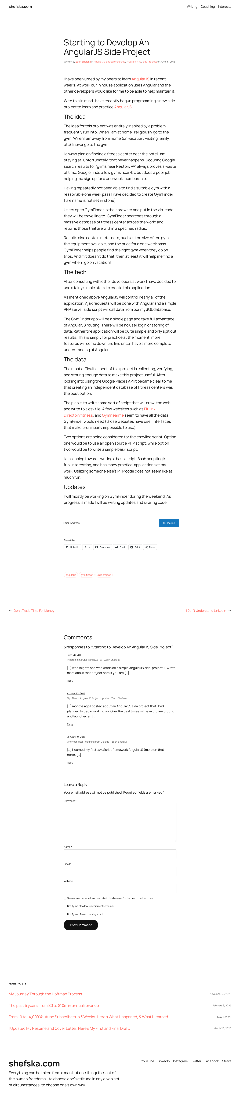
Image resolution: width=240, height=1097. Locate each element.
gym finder (87, 574)
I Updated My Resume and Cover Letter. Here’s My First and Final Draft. (69, 1028)
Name (68, 846)
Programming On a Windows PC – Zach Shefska (93, 659)
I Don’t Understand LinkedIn (206, 610)
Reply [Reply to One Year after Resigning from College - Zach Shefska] (70, 762)
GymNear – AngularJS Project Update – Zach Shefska (97, 698)
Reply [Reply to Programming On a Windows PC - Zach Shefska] (70, 680)
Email (67, 864)
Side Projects (150, 61)
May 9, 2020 (224, 1017)
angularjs (71, 574)
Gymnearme (113, 415)
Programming (133, 61)
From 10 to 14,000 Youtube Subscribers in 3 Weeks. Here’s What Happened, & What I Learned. (89, 1017)
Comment (70, 800)
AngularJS (99, 61)
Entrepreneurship (115, 61)
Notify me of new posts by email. (85, 914)
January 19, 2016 (76, 736)
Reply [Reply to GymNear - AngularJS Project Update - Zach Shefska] (70, 724)
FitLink (149, 409)
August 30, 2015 (76, 693)
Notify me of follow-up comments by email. (91, 906)
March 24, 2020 (222, 1028)
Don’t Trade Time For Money (34, 610)
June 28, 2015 (74, 655)
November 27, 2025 (220, 994)
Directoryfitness (78, 415)
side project (104, 574)
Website (68, 881)
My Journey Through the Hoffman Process (45, 994)
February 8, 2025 (222, 1005)
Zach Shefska (83, 61)
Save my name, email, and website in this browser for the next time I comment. (111, 898)
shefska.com (20, 6)
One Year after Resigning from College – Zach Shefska (97, 741)
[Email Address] (109, 523)
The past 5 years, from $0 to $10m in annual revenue (54, 1005)
